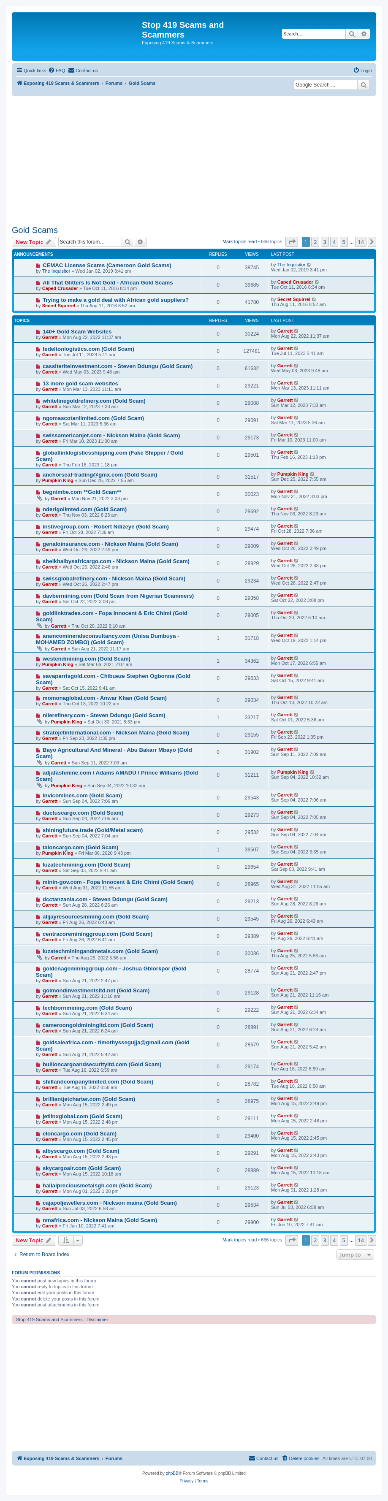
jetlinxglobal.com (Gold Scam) (82, 1116)
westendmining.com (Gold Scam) (86, 659)
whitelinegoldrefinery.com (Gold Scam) (94, 401)
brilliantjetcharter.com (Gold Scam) (89, 1099)
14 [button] (361, 242)
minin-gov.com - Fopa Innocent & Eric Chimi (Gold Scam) (118, 882)
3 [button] (324, 242)
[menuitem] (56, 70)
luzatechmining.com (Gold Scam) (86, 865)
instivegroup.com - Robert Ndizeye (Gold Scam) (106, 526)
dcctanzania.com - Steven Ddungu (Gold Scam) (105, 899)
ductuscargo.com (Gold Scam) (83, 813)
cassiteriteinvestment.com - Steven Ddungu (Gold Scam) (118, 366)
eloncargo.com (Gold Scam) (80, 1133)
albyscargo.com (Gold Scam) (81, 1151)
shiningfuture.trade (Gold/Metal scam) (93, 830)
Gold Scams (35, 230)
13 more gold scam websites (80, 383)
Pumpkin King (57, 480)
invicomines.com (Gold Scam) (82, 795)
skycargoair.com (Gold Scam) (82, 1168)
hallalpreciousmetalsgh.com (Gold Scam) (97, 1185)
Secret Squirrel (58, 305)
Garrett (50, 337)
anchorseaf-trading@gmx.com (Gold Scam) (100, 474)
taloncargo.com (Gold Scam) (81, 847)
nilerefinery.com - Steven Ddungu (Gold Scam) (104, 715)
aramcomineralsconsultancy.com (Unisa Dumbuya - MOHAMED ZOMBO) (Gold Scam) (107, 639)
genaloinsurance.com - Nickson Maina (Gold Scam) (110, 544)
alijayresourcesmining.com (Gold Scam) (96, 916)
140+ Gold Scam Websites (77, 331)
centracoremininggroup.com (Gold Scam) (97, 934)
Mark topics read (239, 241)
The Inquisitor (56, 271)
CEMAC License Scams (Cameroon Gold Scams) (107, 265)
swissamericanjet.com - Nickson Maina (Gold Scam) (111, 435)
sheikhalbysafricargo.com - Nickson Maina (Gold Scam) (116, 561)
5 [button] (343, 242)
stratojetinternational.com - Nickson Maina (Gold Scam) (116, 732)
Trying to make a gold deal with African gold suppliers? (116, 300)
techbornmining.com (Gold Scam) (87, 1008)
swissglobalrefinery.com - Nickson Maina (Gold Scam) (114, 578)
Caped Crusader (60, 288)
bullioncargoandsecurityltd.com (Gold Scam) (102, 1064)
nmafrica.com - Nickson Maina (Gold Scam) (100, 1220)
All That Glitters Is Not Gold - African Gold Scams (108, 282)
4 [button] (334, 242)
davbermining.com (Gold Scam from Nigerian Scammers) (118, 596)
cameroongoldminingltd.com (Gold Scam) (98, 1025)
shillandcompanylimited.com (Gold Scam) (98, 1081)
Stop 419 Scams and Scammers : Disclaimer (62, 1319)
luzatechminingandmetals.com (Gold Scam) (100, 951)
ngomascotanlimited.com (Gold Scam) (93, 418)
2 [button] (315, 242)
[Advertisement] (194, 159)
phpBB (172, 1473)
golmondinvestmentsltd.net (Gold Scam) (96, 990)
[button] (291, 242)
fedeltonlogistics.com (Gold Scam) (88, 349)
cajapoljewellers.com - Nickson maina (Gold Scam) (110, 1203)
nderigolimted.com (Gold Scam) (85, 509)
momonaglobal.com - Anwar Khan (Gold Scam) (105, 698)
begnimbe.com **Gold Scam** (82, 492)
